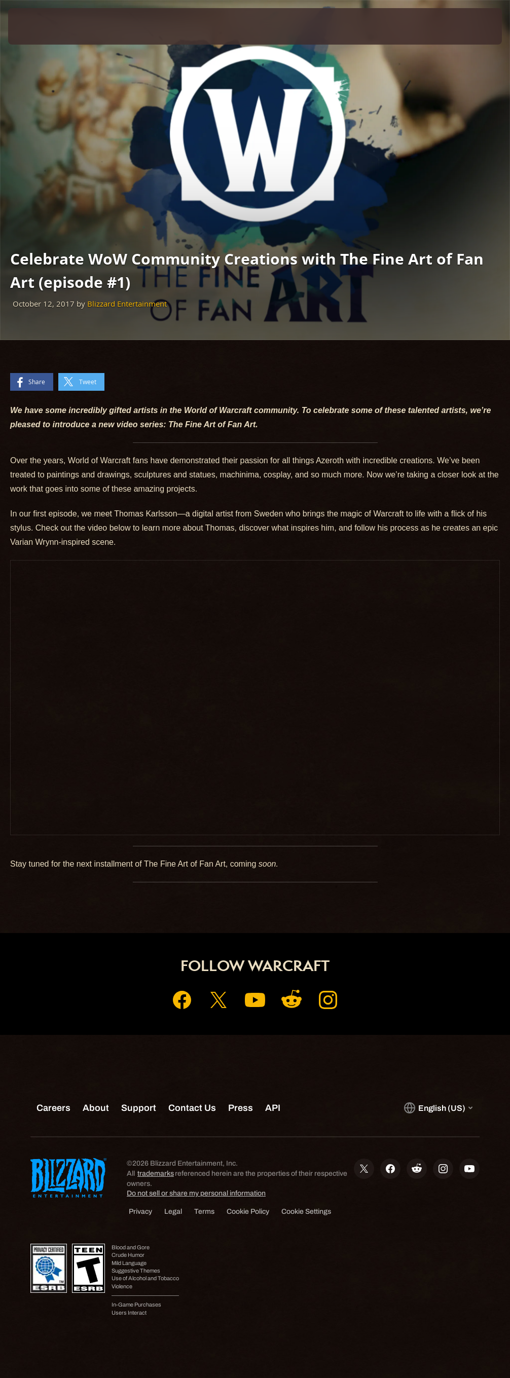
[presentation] (38, 26)
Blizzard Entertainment (127, 304)
